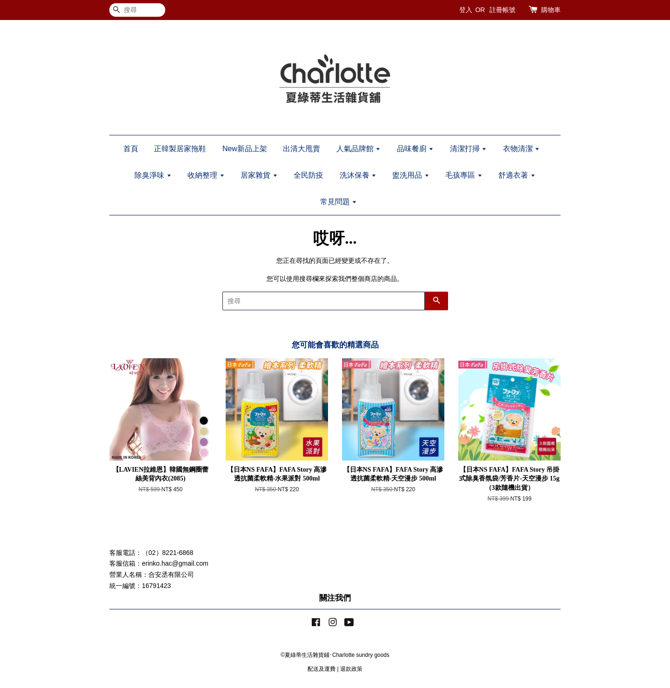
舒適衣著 (516, 175)
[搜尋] (137, 10)
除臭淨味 (152, 175)
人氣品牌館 (358, 149)
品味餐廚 (415, 149)
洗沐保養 (358, 175)
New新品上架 (244, 149)
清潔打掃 (468, 149)
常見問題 (338, 202)
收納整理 (206, 175)
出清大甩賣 (301, 149)
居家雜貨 (259, 175)
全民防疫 (308, 175)
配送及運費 (321, 669)
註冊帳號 (502, 9)
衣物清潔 (521, 149)
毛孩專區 (463, 175)
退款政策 (351, 669)
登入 (465, 9)
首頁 (130, 149)
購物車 (551, 9)
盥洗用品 (410, 175)
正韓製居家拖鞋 (180, 149)
